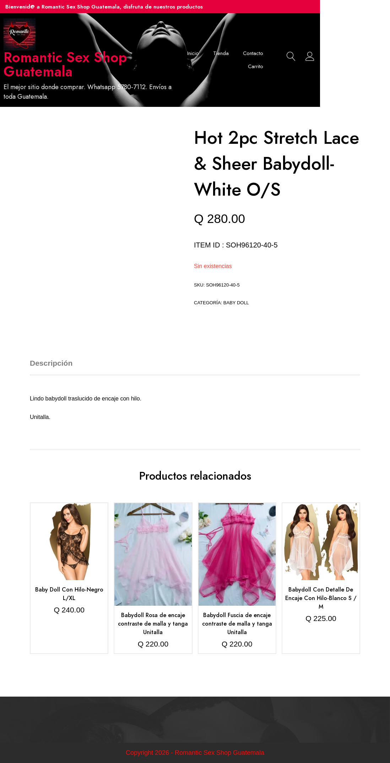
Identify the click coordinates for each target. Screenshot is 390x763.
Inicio (236, 53)
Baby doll (236, 302)
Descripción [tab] (51, 363)
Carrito (298, 67)
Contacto (296, 53)
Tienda (264, 53)
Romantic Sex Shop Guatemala (90, 64)
